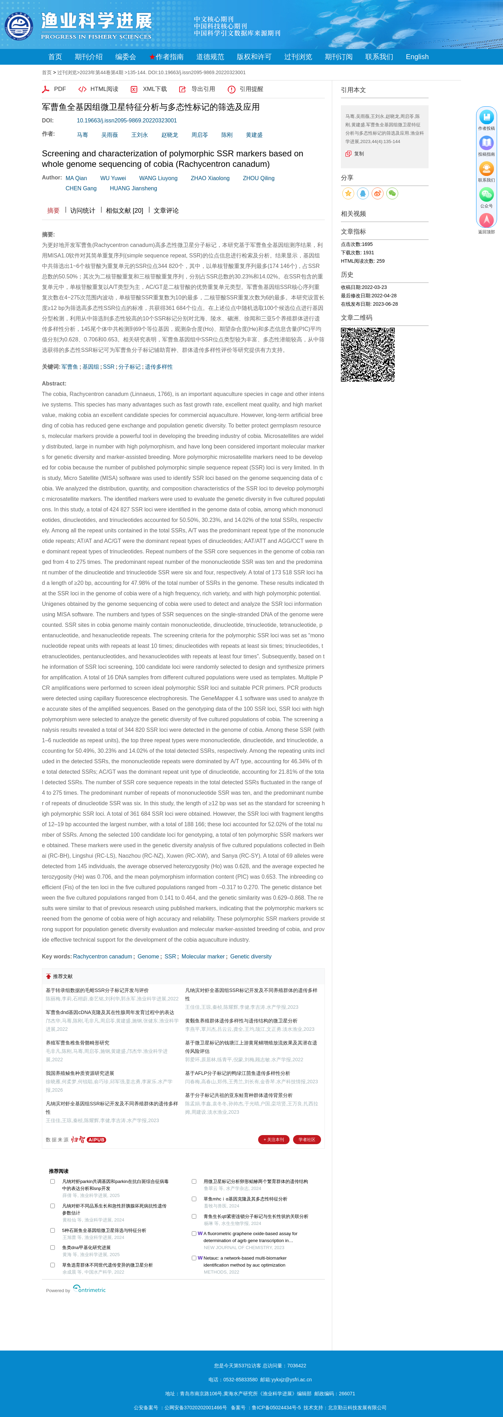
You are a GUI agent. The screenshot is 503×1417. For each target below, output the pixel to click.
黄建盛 (254, 135)
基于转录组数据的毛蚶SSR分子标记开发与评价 (97, 990)
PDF (60, 89)
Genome (147, 956)
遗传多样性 (159, 367)
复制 (359, 153)
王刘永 (139, 135)
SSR (109, 367)
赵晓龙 (169, 135)
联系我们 (379, 57)
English (417, 57)
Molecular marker (202, 956)
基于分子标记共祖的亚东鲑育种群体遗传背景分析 (239, 1095)
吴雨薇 (109, 135)
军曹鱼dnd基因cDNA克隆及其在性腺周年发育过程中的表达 (110, 1012)
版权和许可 (254, 57)
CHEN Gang (81, 188)
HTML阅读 (104, 89)
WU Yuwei (113, 178)
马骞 (82, 135)
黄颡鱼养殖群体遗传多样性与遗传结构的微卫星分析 (241, 1020)
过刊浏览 (298, 57)
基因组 (90, 367)
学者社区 (307, 1139)
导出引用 (203, 89)
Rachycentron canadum (102, 956)
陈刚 (227, 135)
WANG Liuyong (158, 178)
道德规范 (210, 57)
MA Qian (76, 178)
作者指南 (166, 57)
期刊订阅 (339, 57)
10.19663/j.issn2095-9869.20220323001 (127, 120)
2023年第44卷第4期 (101, 72)
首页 (55, 57)
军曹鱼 (69, 367)
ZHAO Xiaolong (210, 178)
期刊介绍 (89, 57)
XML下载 (155, 89)
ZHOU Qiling (259, 178)
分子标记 (129, 367)
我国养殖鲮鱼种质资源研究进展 (80, 1073)
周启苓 (199, 135)
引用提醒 (251, 89)
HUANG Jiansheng (133, 188)
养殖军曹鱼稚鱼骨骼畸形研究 (77, 1043)
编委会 (125, 57)
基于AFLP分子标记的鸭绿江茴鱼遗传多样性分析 (237, 1073)
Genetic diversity (250, 956)
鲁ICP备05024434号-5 (276, 1407)
